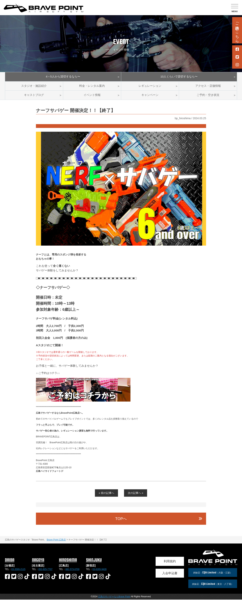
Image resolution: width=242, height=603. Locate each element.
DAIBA (9, 563)
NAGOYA (38, 563)
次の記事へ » (135, 496)
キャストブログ (34, 97)
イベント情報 (92, 97)
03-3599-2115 (18, 572)
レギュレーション (150, 87)
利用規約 (170, 564)
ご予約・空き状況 (208, 97)
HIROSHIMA (68, 563)
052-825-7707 (45, 572)
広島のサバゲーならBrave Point (114, 600)
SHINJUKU (94, 563)
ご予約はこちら (237, 30)
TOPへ (121, 522)
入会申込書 (169, 576)
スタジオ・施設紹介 (34, 87)
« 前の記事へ (106, 496)
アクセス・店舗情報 (208, 87)
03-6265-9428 (99, 572)
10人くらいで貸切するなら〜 (179, 77)
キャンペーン (150, 97)
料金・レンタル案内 (92, 87)
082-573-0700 (72, 572)
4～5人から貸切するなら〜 (63, 77)
